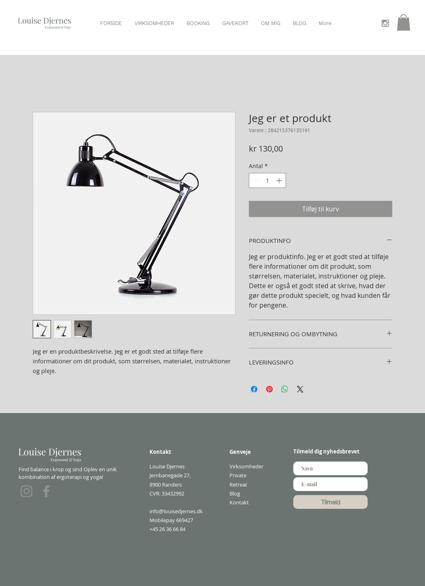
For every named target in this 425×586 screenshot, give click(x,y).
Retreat (238, 484)
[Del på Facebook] (254, 389)
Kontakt (239, 502)
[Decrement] (255, 180)
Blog (234, 493)
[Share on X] (300, 389)
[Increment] (280, 180)
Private (237, 475)
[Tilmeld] (330, 502)
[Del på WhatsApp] (285, 389)
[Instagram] (26, 491)
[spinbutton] (267, 180)
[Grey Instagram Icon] (385, 23)
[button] (403, 22)
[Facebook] (46, 491)
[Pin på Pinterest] (269, 389)
